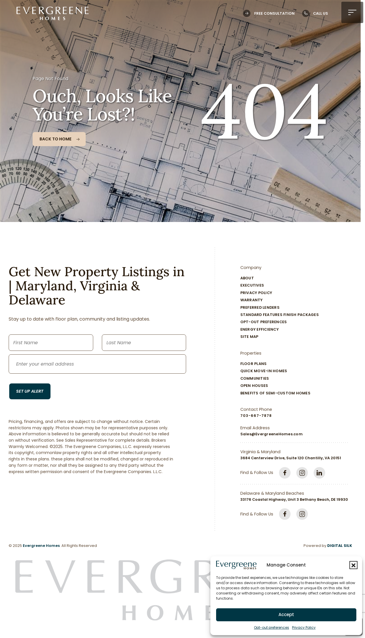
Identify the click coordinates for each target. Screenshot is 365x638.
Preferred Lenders (260, 307)
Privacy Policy (304, 627)
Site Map (249, 336)
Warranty (251, 300)
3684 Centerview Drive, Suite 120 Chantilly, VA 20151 (290, 458)
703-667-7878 (256, 415)
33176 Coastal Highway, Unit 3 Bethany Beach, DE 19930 (294, 499)
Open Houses (254, 385)
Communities (254, 378)
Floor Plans (253, 363)
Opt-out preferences (271, 627)
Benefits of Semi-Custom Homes (275, 393)
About (247, 278)
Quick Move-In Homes (263, 370)
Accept (286, 614)
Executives (252, 285)
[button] (353, 565)
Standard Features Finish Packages (279, 314)
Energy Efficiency (259, 329)
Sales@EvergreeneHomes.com (271, 434)
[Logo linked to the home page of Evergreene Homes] (52, 13)
